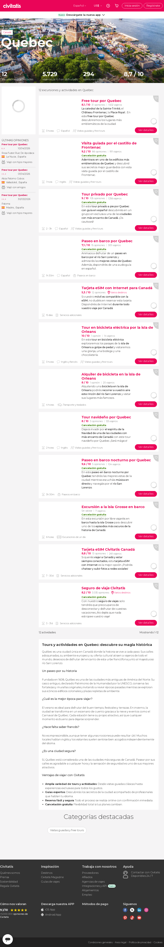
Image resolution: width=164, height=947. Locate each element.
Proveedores (90, 872)
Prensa (4, 877)
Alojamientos (90, 890)
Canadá (7, 32)
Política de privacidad (140, 942)
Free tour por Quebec (15, 144)
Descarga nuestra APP (57, 904)
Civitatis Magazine (52, 877)
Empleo (87, 894)
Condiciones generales (100, 942)
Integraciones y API (94, 885)
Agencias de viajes (93, 881)
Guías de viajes (50, 881)
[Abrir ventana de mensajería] (8, 939)
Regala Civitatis (9, 885)
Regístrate (153, 5)
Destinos (46, 872)
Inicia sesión (132, 5)
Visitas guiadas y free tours (67, 830)
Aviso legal (120, 942)
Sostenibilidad (9, 881)
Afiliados (87, 877)
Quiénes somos (10, 872)
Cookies (158, 942)
